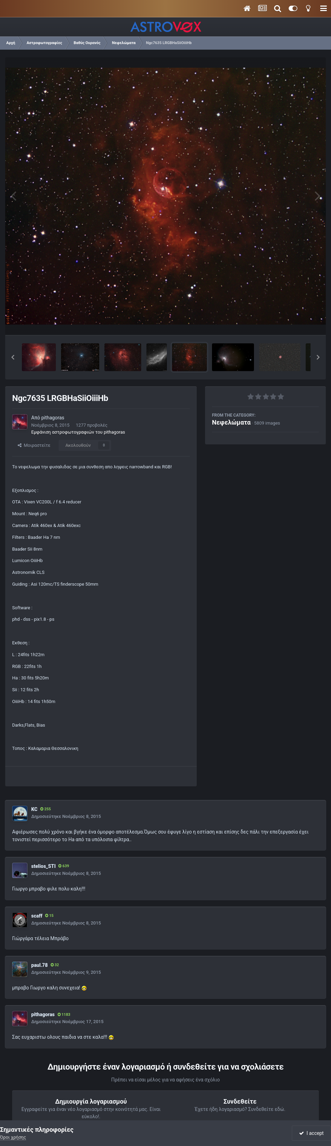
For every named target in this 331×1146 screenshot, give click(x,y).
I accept (311, 1133)
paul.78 (39, 965)
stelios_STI (43, 866)
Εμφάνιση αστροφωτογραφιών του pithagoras (78, 432)
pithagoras (52, 417)
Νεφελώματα (231, 422)
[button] (12, 357)
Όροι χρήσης (13, 1137)
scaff (36, 916)
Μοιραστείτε (34, 445)
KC (34, 809)
